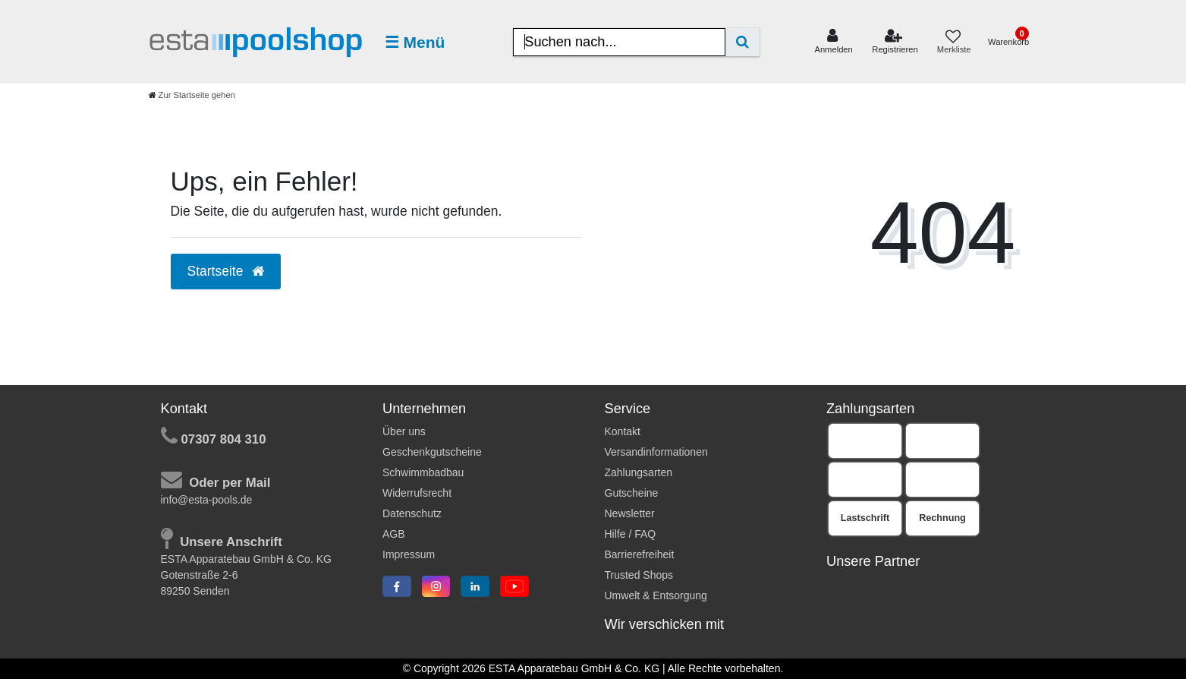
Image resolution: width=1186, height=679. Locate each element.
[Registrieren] (895, 41)
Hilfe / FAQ (630, 534)
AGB (393, 534)
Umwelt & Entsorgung (656, 595)
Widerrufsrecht (416, 493)
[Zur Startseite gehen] (192, 94)
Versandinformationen (656, 452)
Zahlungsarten (639, 472)
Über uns (404, 431)
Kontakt (622, 431)
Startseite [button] (226, 271)
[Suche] (742, 42)
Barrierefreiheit (640, 554)
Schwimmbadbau (423, 472)
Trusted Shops (639, 575)
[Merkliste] (953, 42)
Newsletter (630, 513)
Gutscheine (632, 493)
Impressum (408, 554)
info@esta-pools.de (207, 500)
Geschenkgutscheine (432, 452)
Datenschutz (412, 513)
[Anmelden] (833, 41)
